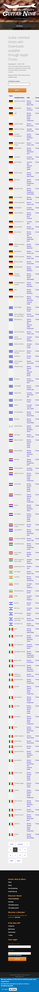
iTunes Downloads (13, 898)
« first (11, 844)
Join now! (17, 917)
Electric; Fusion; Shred (29, 785)
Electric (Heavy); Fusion (29, 309)
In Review (11, 902)
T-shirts (10, 935)
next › (11, 860)
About (10, 885)
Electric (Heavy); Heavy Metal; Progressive (30, 117)
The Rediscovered (13, 905)
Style (28, 97)
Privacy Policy (19, 984)
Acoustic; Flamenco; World (30, 646)
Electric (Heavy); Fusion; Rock (30, 413)
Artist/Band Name (19, 97)
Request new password (14, 955)
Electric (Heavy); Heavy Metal (30, 420)
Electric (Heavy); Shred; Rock (30, 578)
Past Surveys (11, 932)
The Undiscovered (13, 908)
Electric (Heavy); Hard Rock (29, 246)
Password (11, 950)
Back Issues (11, 929)
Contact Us (11, 926)
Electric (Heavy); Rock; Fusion (30, 174)
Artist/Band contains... (14, 81)
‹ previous (20, 844)
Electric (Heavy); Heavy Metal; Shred (29, 443)
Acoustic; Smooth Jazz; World (30, 406)
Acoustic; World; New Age (30, 394)
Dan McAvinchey (13, 888)
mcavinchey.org (12, 891)
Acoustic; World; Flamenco (29, 338)
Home (9, 882)
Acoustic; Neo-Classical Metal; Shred (29, 165)
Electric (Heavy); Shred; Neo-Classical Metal (30, 300)
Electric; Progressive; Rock (30, 380)
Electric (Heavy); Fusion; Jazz (30, 387)
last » (18, 860)
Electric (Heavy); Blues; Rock (30, 102)
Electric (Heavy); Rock (29, 554)
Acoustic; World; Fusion (29, 345)
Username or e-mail (14, 944)
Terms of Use (21, 983)
